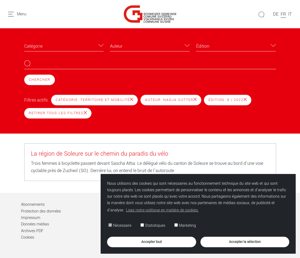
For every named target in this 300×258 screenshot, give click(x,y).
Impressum (30, 218)
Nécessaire (119, 225)
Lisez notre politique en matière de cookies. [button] (162, 210)
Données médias (35, 224)
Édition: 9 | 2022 (228, 99)
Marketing (185, 225)
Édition (202, 46)
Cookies (27, 237)
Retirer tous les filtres (58, 113)
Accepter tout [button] (151, 241)
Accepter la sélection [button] (245, 241)
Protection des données (41, 211)
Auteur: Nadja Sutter (171, 99)
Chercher (39, 79)
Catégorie (33, 46)
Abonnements (33, 204)
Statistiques (152, 225)
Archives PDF (32, 231)
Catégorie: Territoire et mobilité (94, 99)
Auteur (116, 46)
